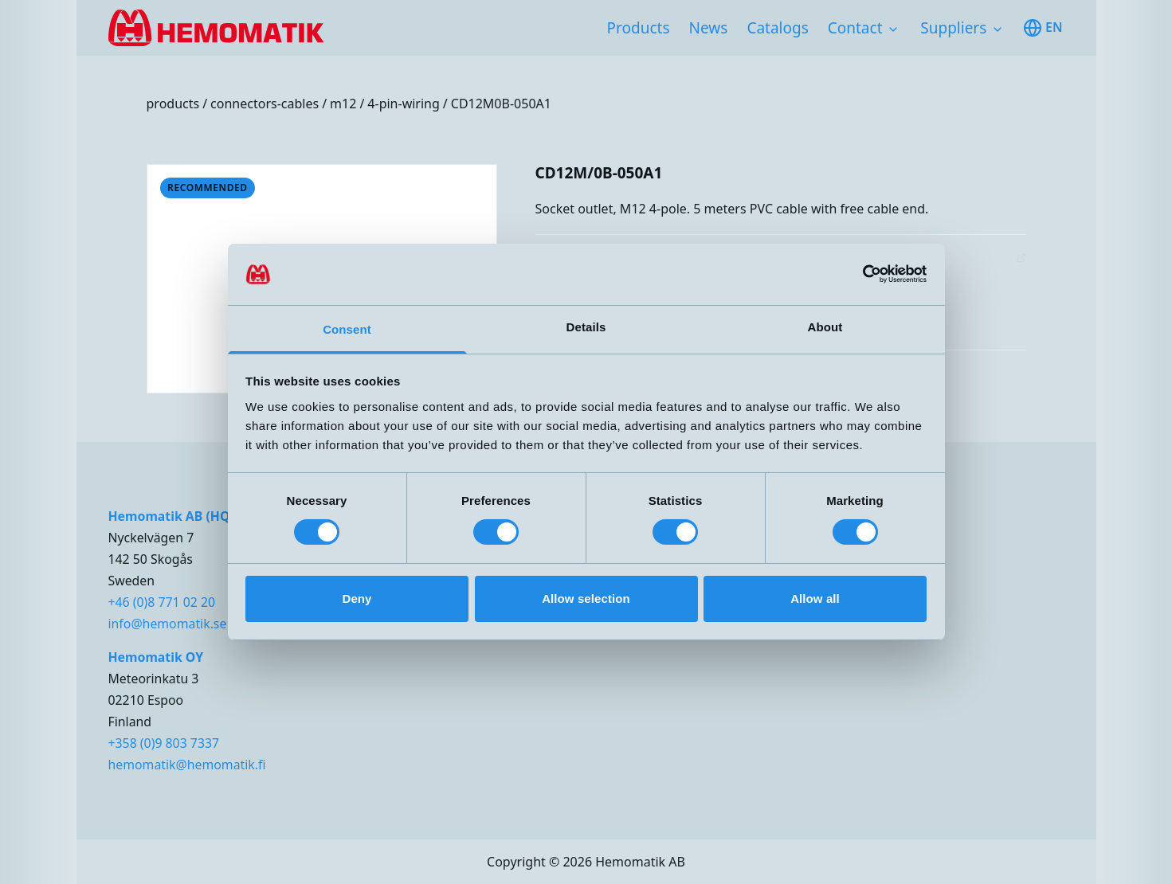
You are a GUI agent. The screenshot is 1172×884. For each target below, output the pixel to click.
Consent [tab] (347, 329)
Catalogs (777, 28)
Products (638, 28)
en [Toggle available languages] (1042, 27)
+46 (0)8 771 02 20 (162, 602)
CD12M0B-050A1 (501, 103)
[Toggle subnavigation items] (893, 29)
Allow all (815, 598)
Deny (356, 598)
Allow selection (586, 598)
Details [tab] (586, 327)
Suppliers (953, 28)
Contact (855, 28)
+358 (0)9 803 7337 (164, 743)
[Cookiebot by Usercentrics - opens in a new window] (857, 274)
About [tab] (825, 327)
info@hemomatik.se (167, 623)
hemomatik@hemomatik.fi (187, 764)
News (708, 28)
